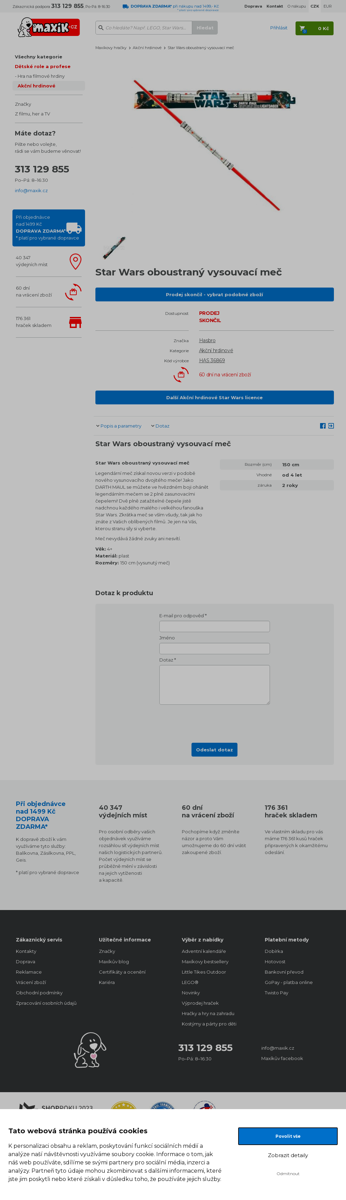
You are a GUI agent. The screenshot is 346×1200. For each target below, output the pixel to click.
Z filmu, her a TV (32, 113)
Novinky (191, 992)
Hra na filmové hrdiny (41, 76)
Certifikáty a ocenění (122, 972)
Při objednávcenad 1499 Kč (47, 227)
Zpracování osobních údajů (46, 1003)
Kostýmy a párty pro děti (209, 1023)
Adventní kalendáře (204, 951)
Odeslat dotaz (214, 749)
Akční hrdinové (36, 85)
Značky (23, 104)
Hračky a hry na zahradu (208, 1013)
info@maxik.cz (31, 190)
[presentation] (214, 721)
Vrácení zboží (31, 982)
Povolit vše (288, 1136)
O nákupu (297, 6)
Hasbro (207, 340)
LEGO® (190, 982)
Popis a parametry (121, 426)
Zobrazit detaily (288, 1155)
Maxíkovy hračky (111, 47)
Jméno (167, 637)
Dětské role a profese (43, 66)
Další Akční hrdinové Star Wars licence (214, 397)
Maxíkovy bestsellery (205, 961)
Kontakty (26, 951)
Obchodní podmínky (39, 992)
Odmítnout (288, 1173)
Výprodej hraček (200, 1003)
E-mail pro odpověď (181, 615)
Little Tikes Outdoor (204, 972)
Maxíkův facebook (282, 1058)
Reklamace (29, 972)
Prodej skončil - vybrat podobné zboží (214, 294)
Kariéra (107, 982)
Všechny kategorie (38, 56)
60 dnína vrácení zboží (34, 291)
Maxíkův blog (114, 961)
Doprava (25, 961)
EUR (328, 6)
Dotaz (162, 426)
